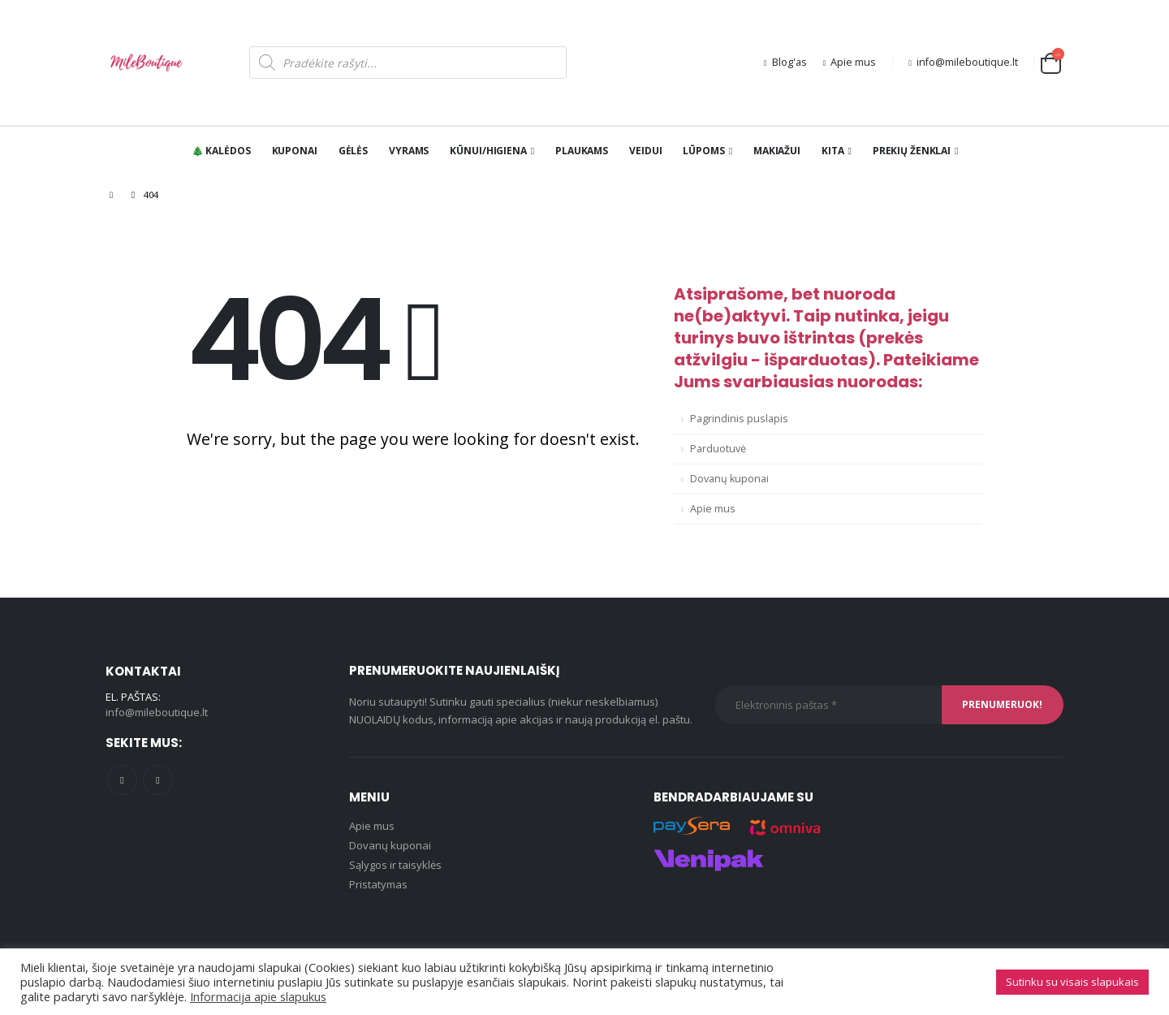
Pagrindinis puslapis (739, 418)
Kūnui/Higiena (488, 151)
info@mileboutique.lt (963, 62)
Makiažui (776, 151)
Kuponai (294, 151)
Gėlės (353, 151)
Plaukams (581, 151)
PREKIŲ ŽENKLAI (912, 151)
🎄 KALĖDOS (221, 151)
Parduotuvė (718, 449)
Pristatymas (378, 884)
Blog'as (785, 62)
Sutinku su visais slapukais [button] (1072, 981)
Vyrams (409, 151)
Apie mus (850, 62)
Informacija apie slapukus (258, 996)
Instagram (158, 780)
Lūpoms (703, 151)
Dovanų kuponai (729, 479)
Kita (833, 151)
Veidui (645, 151)
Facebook (122, 780)
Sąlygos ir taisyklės (395, 864)
